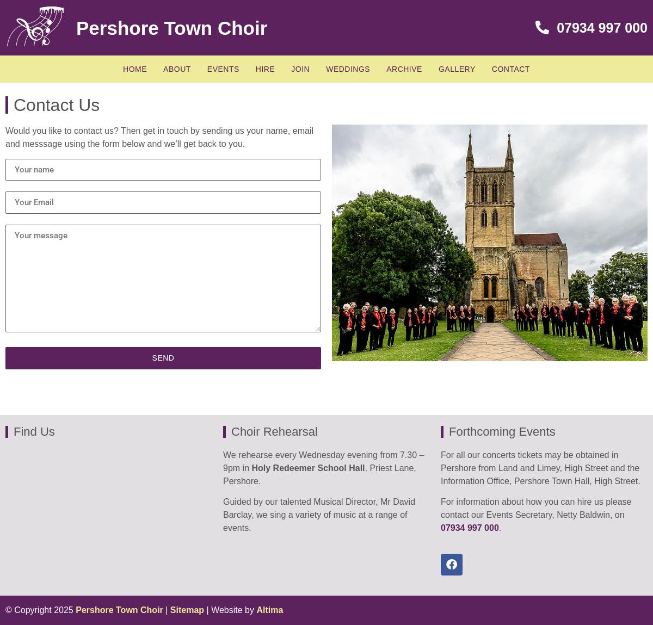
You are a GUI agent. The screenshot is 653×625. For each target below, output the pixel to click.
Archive (404, 69)
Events (223, 69)
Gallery (457, 69)
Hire (265, 69)
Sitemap (187, 610)
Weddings (348, 69)
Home (135, 69)
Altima (269, 610)
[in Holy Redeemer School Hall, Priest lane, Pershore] (108, 517)
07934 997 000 (591, 27)
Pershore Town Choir (171, 28)
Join (300, 69)
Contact (511, 69)
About (177, 69)
